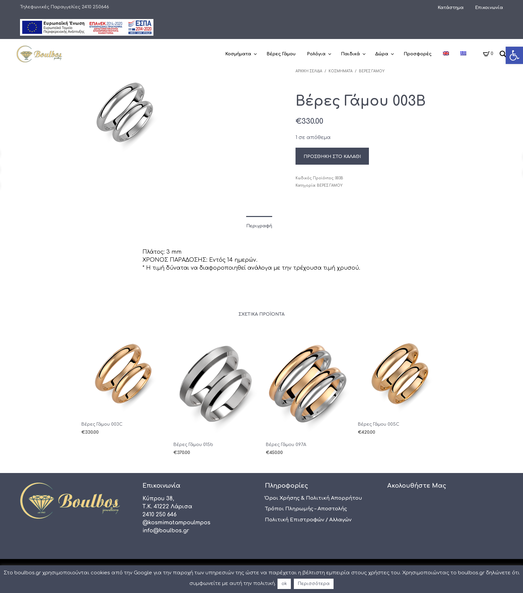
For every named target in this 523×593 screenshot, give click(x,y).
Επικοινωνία (489, 7)
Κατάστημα (451, 7)
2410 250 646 (159, 515)
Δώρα (381, 54)
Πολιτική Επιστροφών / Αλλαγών (308, 520)
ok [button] (284, 583)
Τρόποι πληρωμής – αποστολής (306, 509)
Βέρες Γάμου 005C (378, 424)
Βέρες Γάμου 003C (101, 424)
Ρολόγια (316, 54)
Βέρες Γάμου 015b (193, 444)
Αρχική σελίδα (309, 71)
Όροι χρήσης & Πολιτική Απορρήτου (313, 498)
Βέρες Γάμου (281, 54)
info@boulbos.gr (165, 531)
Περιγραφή (259, 226)
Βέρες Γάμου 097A (286, 444)
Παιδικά (350, 54)
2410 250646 (95, 7)
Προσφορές (418, 54)
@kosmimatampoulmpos (176, 523)
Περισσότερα (314, 583)
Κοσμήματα (238, 54)
